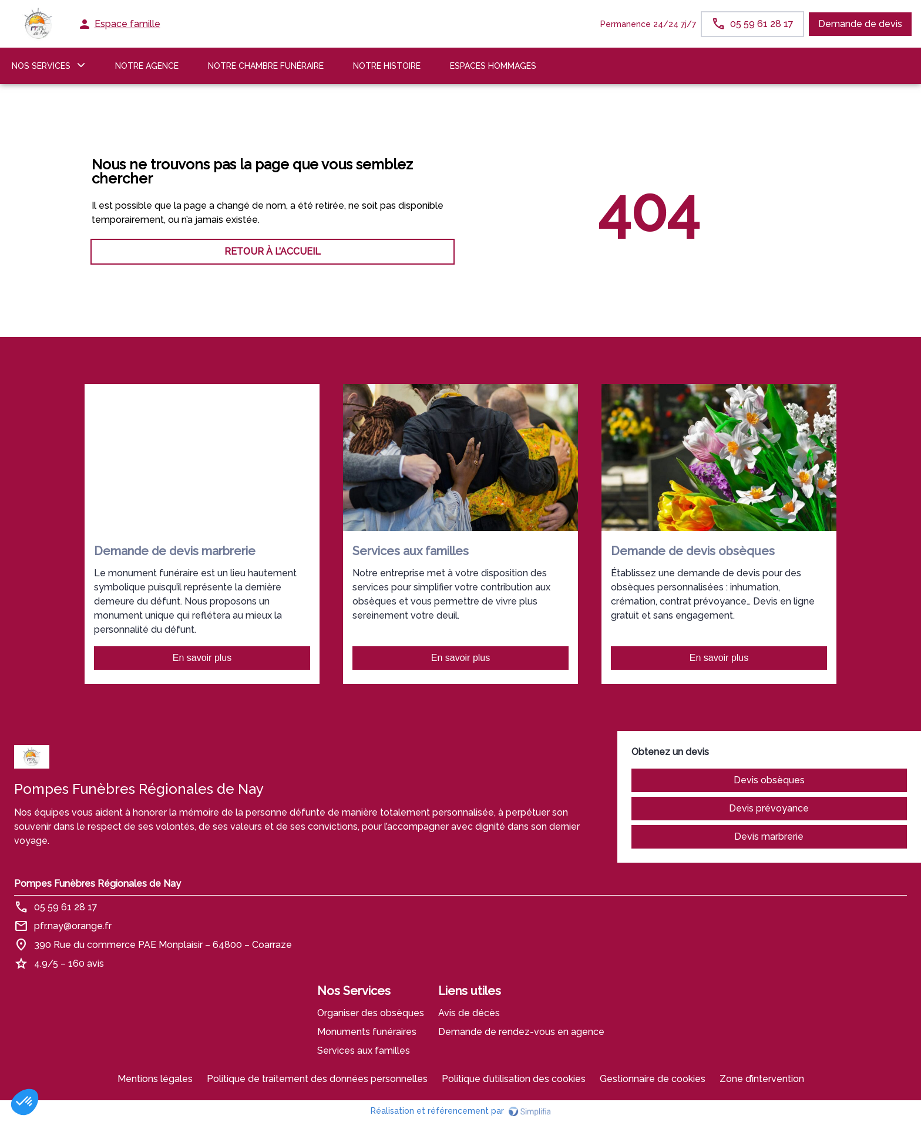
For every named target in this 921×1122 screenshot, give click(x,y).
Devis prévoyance (769, 808)
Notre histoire (387, 66)
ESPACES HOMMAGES (493, 66)
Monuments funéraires (366, 1031)
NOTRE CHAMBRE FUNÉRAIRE (266, 66)
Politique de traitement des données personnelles (317, 1078)
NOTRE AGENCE (147, 66)
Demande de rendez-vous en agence (521, 1031)
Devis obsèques (769, 780)
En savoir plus (202, 658)
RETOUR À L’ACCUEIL (272, 251)
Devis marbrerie (769, 836)
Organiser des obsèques (370, 1013)
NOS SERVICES (41, 66)
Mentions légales (155, 1078)
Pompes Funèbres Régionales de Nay (97, 883)
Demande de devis (860, 23)
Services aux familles (363, 1050)
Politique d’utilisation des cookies (514, 1078)
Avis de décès (469, 1013)
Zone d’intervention (762, 1078)
